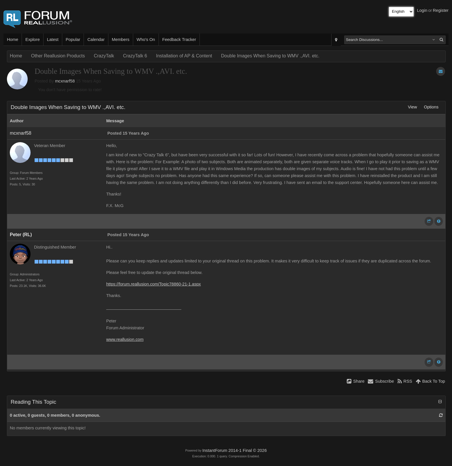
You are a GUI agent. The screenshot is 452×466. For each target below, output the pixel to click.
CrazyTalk (104, 55)
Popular (73, 39)
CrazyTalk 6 (135, 55)
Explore (32, 39)
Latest (53, 39)
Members (120, 39)
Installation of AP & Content (184, 55)
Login (422, 10)
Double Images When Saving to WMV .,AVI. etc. (270, 55)
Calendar (96, 39)
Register (441, 10)
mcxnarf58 (65, 81)
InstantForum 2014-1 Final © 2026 (234, 450)
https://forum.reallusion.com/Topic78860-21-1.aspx (153, 284)
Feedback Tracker (179, 39)
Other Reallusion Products (58, 55)
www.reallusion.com (125, 339)
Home (12, 39)
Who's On (146, 39)
